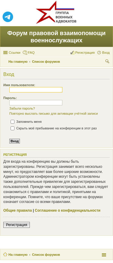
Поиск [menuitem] (108, 62)
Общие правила (17, 210)
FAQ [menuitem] (31, 52)
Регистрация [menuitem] (85, 52)
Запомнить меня (26, 121)
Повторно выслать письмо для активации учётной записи (53, 113)
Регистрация (16, 225)
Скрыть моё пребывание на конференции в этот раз (54, 128)
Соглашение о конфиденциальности (68, 210)
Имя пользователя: (19, 85)
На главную (17, 254)
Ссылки (14, 52)
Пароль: (10, 98)
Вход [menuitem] (106, 52)
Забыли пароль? (22, 108)
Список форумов (46, 254)
